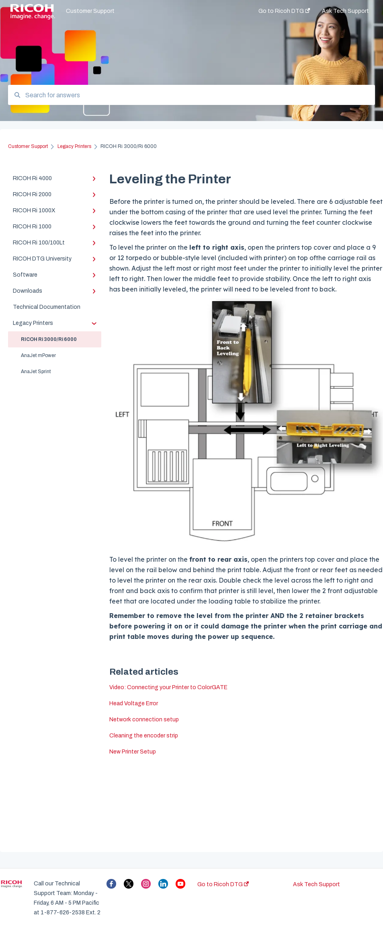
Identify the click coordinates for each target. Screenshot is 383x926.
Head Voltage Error (133, 703)
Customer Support (90, 11)
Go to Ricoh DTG (223, 884)
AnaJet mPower (38, 355)
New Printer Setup (132, 752)
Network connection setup (144, 720)
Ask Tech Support (316, 884)
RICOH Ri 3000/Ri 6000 (49, 339)
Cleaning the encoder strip (143, 736)
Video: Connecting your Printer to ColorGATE (168, 687)
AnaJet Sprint (36, 371)
